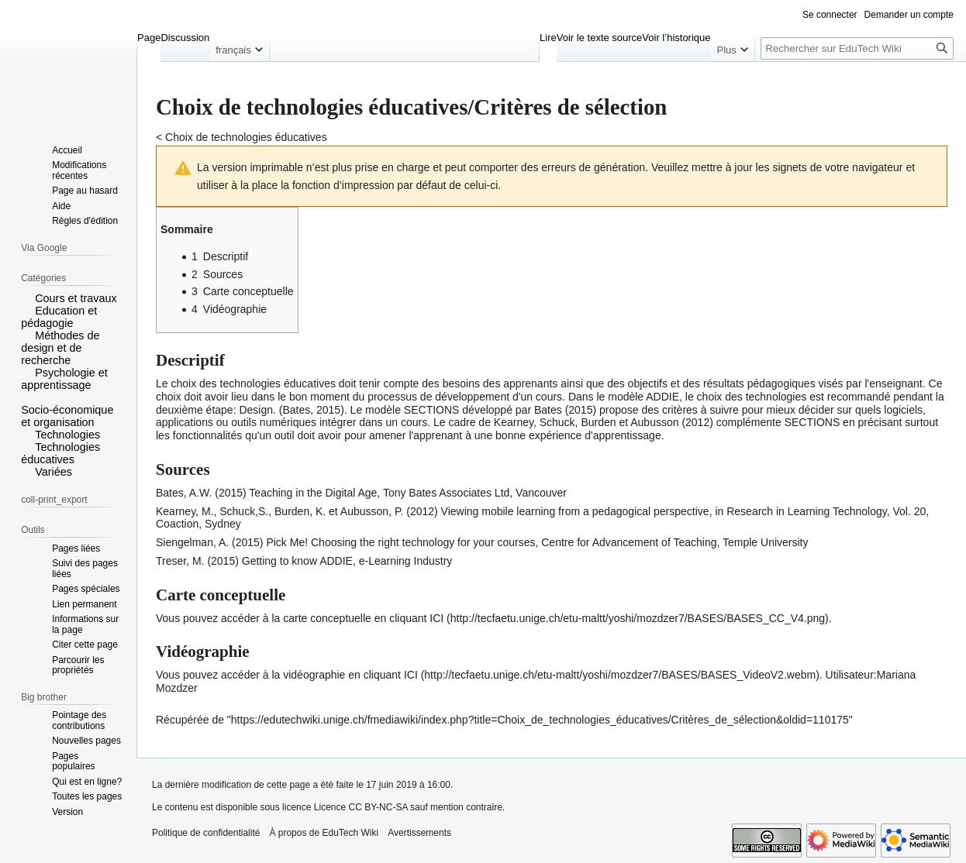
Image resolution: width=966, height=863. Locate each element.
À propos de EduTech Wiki (323, 832)
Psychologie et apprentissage (64, 378)
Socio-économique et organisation (67, 416)
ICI (436, 618)
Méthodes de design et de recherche (60, 347)
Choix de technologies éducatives (246, 137)
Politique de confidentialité (206, 832)
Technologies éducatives (60, 453)
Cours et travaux (76, 298)
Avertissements (419, 832)
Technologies (67, 434)
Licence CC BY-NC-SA (361, 807)
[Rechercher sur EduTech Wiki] (857, 48)
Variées (53, 472)
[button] (26, 297)
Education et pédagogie (59, 316)
